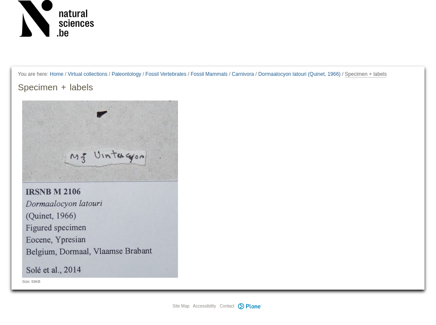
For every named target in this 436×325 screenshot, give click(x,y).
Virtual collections (87, 74)
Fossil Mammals (209, 74)
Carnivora (243, 74)
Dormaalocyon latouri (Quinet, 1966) (299, 74)
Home (56, 74)
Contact (227, 306)
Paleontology (126, 74)
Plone (249, 306)
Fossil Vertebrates (166, 74)
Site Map (180, 306)
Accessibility (204, 306)
